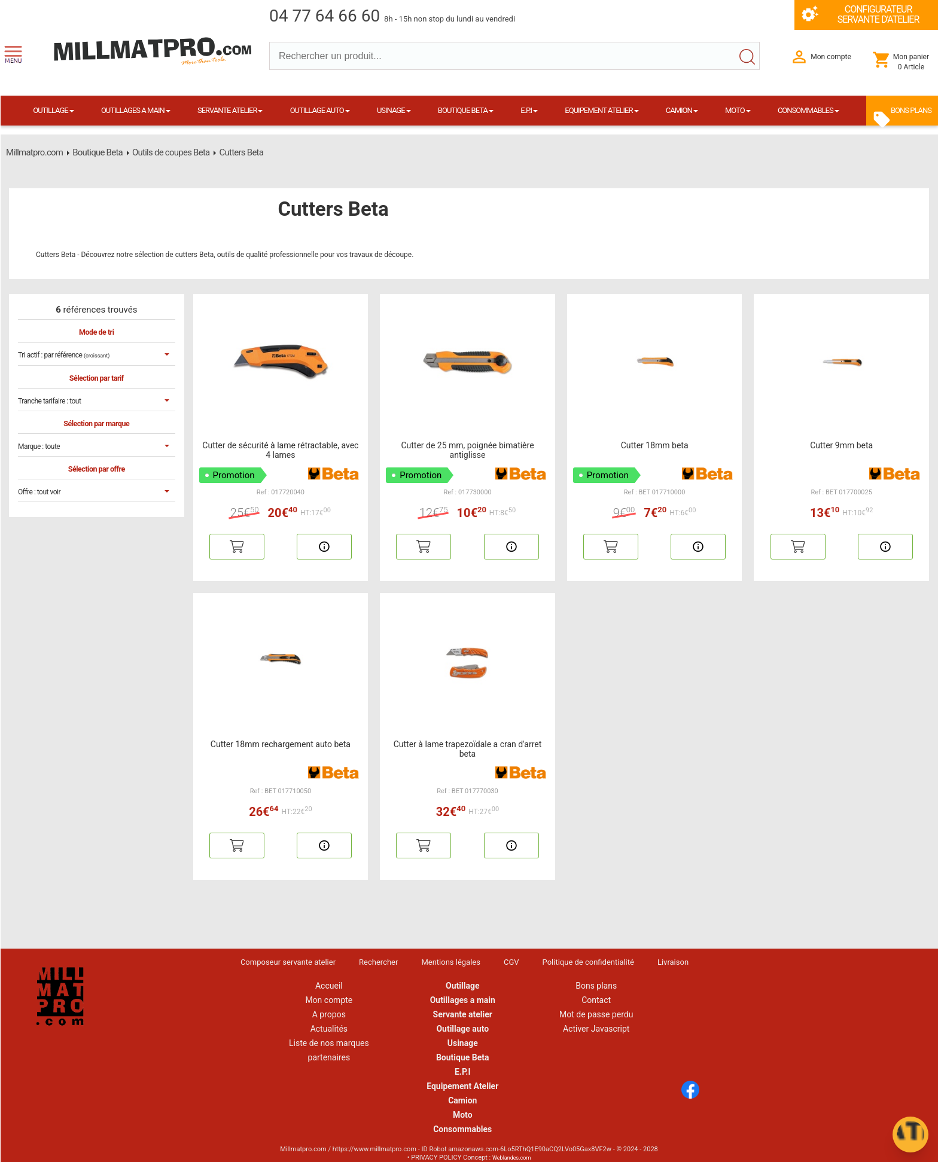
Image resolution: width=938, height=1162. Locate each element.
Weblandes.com (511, 1158)
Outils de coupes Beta (171, 152)
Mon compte (328, 1000)
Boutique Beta (97, 152)
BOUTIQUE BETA (466, 110)
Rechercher (378, 962)
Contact (596, 1000)
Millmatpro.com (34, 152)
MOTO (738, 110)
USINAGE (394, 110)
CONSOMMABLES (808, 110)
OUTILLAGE (53, 110)
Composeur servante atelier (288, 962)
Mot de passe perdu (596, 1014)
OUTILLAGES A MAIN (135, 110)
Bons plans (596, 985)
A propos (329, 1014)
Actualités (329, 1028)
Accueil (329, 985)
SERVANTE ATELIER (230, 110)
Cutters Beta (241, 152)
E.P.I (529, 110)
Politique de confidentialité (588, 962)
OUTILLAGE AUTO (320, 110)
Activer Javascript (596, 1028)
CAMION (682, 110)
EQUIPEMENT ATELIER (601, 110)
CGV (511, 962)
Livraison (673, 962)
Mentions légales (450, 962)
